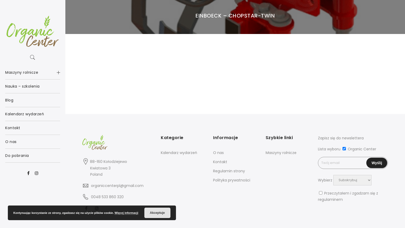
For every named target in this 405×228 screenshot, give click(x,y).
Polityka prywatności (231, 180)
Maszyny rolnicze (281, 152)
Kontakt (220, 161)
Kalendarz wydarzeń (179, 152)
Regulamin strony (229, 171)
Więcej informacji (126, 212)
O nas (218, 152)
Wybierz (325, 180)
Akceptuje (157, 213)
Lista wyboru (329, 149)
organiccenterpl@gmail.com (117, 185)
